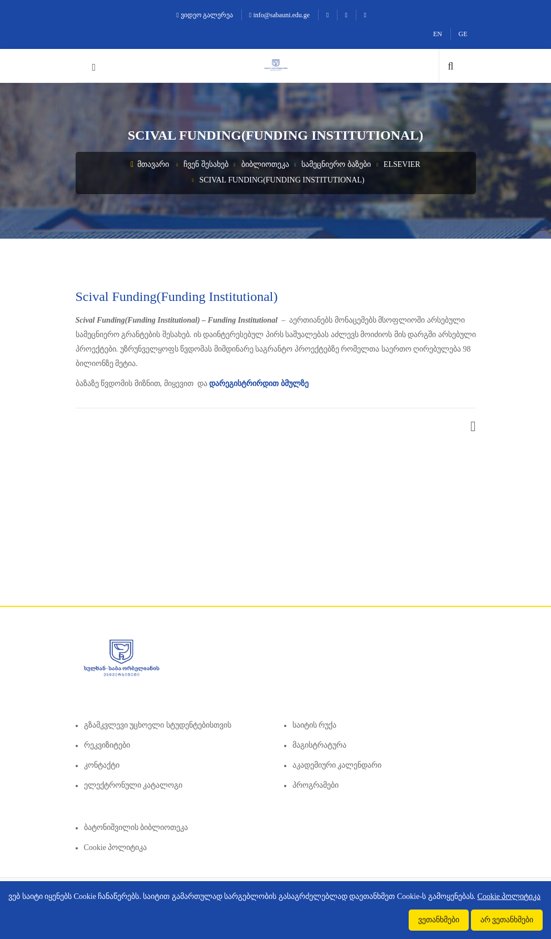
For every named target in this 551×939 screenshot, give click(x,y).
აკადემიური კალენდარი (337, 765)
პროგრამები (315, 785)
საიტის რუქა (314, 725)
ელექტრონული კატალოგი (133, 785)
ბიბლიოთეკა (265, 164)
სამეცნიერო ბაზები (336, 164)
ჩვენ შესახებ (206, 164)
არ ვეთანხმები (507, 920)
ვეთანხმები (438, 920)
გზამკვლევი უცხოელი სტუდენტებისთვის (157, 725)
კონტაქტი (102, 765)
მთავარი (150, 164)
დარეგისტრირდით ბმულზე (259, 383)
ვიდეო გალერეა (204, 15)
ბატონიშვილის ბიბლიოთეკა (136, 827)
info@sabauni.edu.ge (279, 15)
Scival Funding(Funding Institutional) (281, 180)
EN (437, 34)
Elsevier (402, 164)
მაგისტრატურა (319, 745)
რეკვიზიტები (107, 745)
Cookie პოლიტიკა (115, 847)
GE (463, 34)
